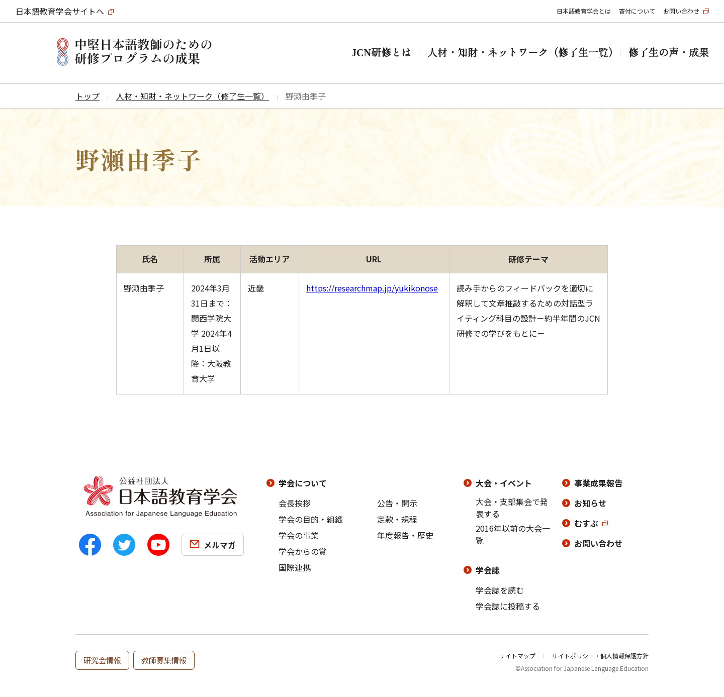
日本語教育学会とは (584, 11)
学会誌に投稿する (508, 606)
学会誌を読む (500, 590)
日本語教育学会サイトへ (60, 11)
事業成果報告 (598, 483)
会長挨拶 (295, 503)
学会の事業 (299, 535)
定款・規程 (397, 519)
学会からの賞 (303, 551)
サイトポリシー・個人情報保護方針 (600, 655)
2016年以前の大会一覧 (513, 534)
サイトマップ (517, 655)
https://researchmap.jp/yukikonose (372, 288)
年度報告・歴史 (405, 535)
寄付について (637, 11)
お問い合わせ (681, 11)
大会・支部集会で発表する (512, 507)
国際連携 (295, 567)
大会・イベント (504, 483)
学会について (303, 483)
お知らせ (590, 503)
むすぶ (586, 523)
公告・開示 (397, 503)
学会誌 (488, 570)
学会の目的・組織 (311, 519)
